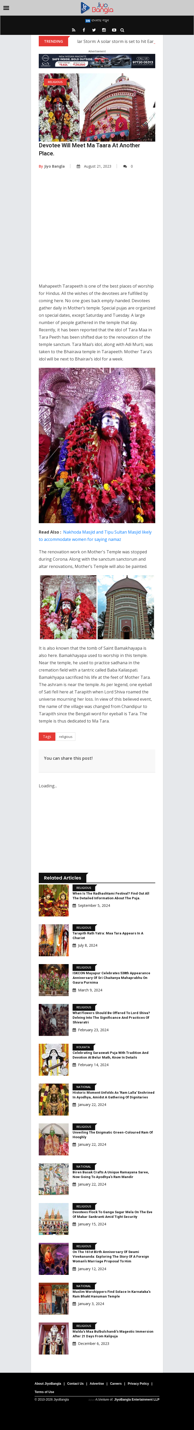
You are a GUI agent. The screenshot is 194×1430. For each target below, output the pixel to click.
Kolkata (83, 1047)
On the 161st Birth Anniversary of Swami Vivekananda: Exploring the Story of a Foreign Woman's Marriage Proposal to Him (111, 1256)
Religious (55, 82)
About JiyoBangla (48, 1383)
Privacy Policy (138, 1383)
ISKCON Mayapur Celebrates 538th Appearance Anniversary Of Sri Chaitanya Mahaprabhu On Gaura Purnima (111, 977)
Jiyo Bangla (52, 166)
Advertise (97, 1383)
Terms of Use (44, 1392)
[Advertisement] (97, 229)
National (83, 1087)
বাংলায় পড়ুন (97, 20)
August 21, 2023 (94, 166)
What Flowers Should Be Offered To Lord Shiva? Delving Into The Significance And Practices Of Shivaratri (111, 1017)
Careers (116, 1383)
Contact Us (75, 1383)
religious (66, 736)
